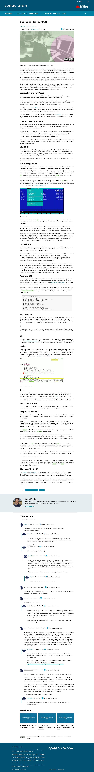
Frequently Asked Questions (54, 13)
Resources (21, 13)
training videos (32, 472)
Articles (8, 13)
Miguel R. (26, 524)
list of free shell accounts (31, 341)
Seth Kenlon (24, 26)
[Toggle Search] (85, 13)
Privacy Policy (53, 769)
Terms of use (61, 769)
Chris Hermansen (28, 670)
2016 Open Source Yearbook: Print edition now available (46, 727)
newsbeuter (54, 282)
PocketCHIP (34, 107)
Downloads (33, 13)
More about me (29, 506)
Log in (79, 1)
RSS (88, 1)
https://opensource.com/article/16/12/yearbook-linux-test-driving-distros (45, 664)
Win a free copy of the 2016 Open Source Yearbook (28, 726)
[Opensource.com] (16, 6)
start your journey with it (43, 356)
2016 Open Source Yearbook (31, 490)
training (24, 472)
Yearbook (42, 490)
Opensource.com (16, 754)
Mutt (57, 396)
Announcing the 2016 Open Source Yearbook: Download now (65, 727)
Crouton (59, 114)
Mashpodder (62, 282)
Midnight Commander (40, 185)
